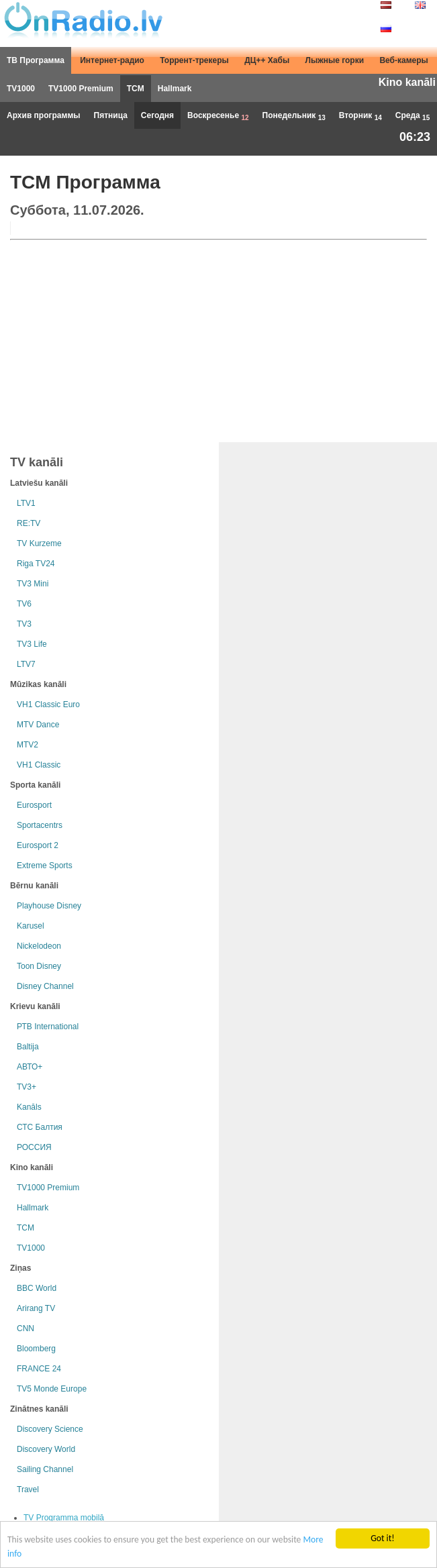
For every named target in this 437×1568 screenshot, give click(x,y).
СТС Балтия (39, 1127)
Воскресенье (217, 116)
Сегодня (157, 115)
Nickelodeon (39, 946)
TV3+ (26, 1087)
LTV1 (26, 503)
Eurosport (34, 805)
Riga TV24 (35, 563)
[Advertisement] (218, 338)
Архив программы (44, 115)
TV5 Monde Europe (52, 1389)
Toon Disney (39, 966)
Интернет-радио (112, 60)
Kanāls (29, 1107)
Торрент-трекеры (194, 60)
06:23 (414, 137)
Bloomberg (36, 1348)
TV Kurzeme (39, 543)
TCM (135, 88)
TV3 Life (32, 644)
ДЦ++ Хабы (266, 60)
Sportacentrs (39, 825)
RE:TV (28, 523)
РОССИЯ (34, 1147)
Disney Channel (45, 986)
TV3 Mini (32, 583)
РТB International (48, 1026)
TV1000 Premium (80, 88)
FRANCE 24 (39, 1368)
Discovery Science (50, 1429)
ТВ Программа (35, 60)
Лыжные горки (335, 60)
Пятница (111, 115)
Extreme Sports (44, 865)
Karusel (30, 926)
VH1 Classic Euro (48, 704)
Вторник (360, 116)
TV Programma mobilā (63, 1517)
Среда (412, 116)
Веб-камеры (403, 60)
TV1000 (21, 88)
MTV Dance (38, 724)
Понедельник (294, 116)
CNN (25, 1328)
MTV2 (27, 744)
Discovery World (46, 1449)
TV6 (24, 604)
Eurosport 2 (37, 845)
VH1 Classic (38, 765)
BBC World (36, 1288)
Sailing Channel (45, 1469)
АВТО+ (29, 1067)
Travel (28, 1489)
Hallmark (175, 88)
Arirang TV (36, 1308)
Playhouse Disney (49, 905)
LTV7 (26, 664)
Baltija (28, 1046)
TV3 (24, 624)
